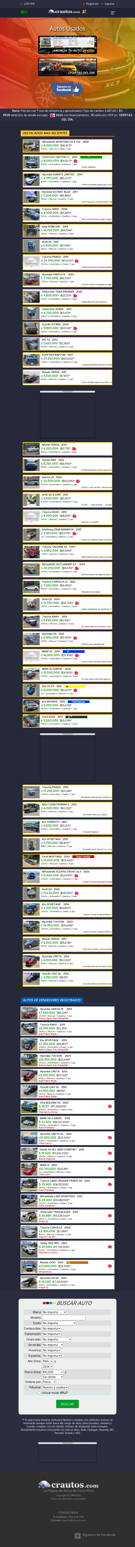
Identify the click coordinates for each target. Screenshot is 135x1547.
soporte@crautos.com (74, 1520)
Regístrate (90, 3)
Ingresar (107, 3)
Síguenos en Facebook (99, 1535)
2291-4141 (28, 3)
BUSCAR (67, 1404)
